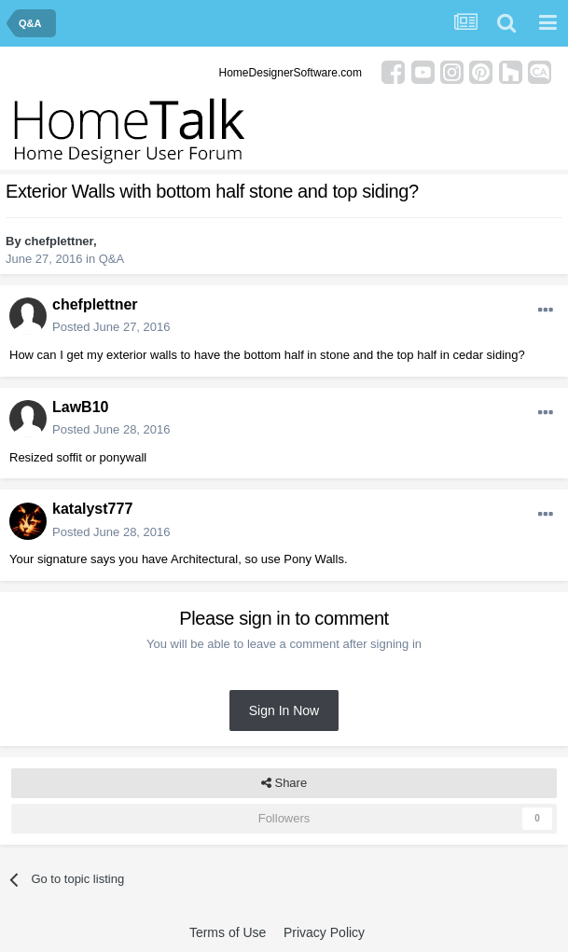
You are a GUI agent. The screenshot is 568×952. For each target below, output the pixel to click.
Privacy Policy (324, 932)
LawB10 (80, 407)
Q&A (111, 259)
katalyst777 (92, 509)
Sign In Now (284, 710)
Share (284, 783)
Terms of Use (227, 932)
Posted (111, 327)
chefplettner (58, 241)
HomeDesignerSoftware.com (290, 72)
